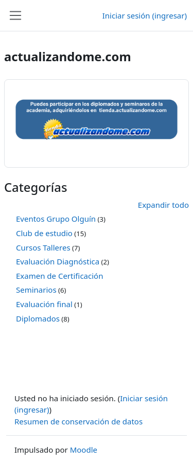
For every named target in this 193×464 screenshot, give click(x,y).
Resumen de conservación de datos (78, 421)
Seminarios (36, 289)
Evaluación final (44, 304)
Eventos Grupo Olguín (56, 218)
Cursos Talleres (43, 247)
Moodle (83, 449)
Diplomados (38, 318)
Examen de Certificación (59, 276)
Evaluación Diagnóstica (57, 261)
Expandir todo (163, 205)
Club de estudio (44, 233)
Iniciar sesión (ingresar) (144, 15)
